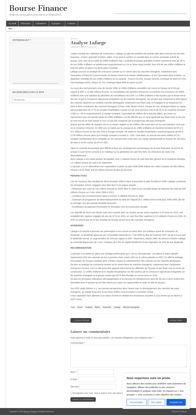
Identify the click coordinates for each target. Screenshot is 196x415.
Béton (97, 307)
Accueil (12, 23)
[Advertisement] (151, 9)
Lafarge (117, 307)
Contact (71, 23)
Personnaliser (136, 402)
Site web (74, 386)
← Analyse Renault (80, 320)
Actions (74, 39)
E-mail (74, 379)
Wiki (10, 29)
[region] (156, 391)
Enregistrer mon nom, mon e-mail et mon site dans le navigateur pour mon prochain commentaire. (119, 393)
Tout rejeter (156, 402)
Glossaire (26, 23)
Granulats (107, 307)
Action (80, 307)
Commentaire (77, 343)
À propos (55, 23)
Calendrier (41, 23)
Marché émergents (131, 307)
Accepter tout (176, 402)
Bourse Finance (38, 8)
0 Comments (91, 47)
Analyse (88, 307)
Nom (73, 372)
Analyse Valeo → (177, 320)
